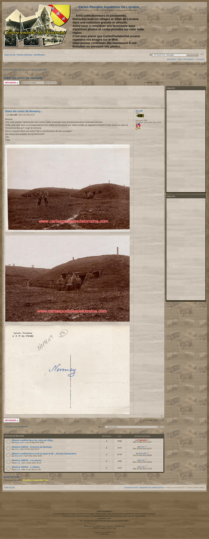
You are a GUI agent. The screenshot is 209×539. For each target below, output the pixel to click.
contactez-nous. (104, 518)
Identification (39, 55)
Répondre (11, 83)
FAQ (180, 59)
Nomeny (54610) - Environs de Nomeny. (32, 447)
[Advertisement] (178, 25)
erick (17, 449)
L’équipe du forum (131, 487)
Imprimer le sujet (150, 54)
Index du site (9, 55)
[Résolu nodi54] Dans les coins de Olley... (33, 440)
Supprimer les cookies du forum (152, 487)
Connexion (200, 59)
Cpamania (142, 440)
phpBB (97, 526)
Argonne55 (19, 442)
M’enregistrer (189, 59)
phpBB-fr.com (110, 532)
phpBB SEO (104, 534)
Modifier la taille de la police (202, 54)
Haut (162, 106)
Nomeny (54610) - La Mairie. (26, 467)
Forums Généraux (24, 55)
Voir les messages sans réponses (16, 70)
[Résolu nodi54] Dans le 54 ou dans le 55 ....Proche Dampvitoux (44, 453)
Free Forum (112, 528)
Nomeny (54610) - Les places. (27, 460)
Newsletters (171, 59)
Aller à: (101, 427)
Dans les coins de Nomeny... (24, 78)
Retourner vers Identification (17, 427)
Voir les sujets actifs (39, 70)
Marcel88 (13, 115)
